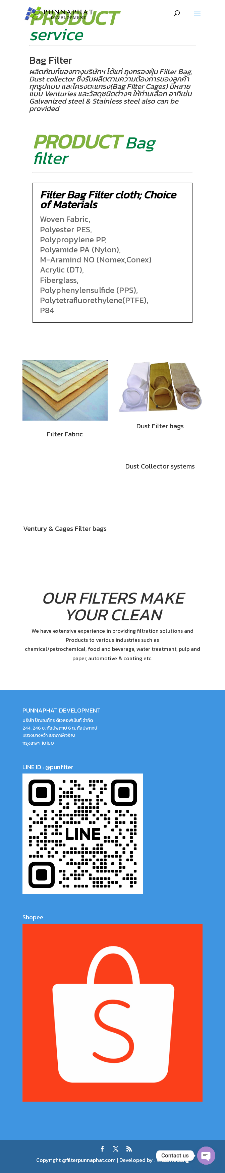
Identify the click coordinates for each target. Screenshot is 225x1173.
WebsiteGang (173, 1160)
